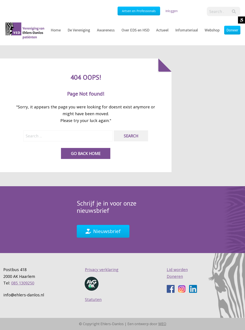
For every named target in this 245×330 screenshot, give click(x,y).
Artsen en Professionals (139, 11)
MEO (162, 323)
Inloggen (171, 11)
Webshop (212, 30)
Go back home (85, 153)
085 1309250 (22, 283)
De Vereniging (79, 30)
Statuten (93, 299)
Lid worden (177, 269)
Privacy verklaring (101, 269)
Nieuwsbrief (107, 231)
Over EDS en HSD (135, 30)
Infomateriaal (186, 30)
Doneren (175, 276)
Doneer (232, 30)
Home (56, 30)
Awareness (106, 30)
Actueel (162, 30)
